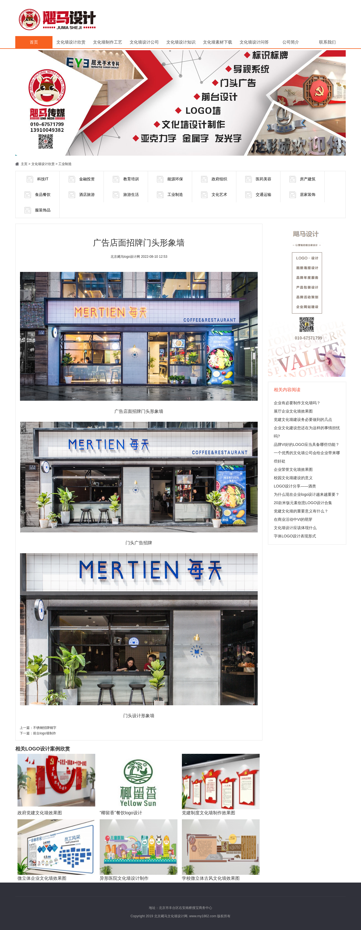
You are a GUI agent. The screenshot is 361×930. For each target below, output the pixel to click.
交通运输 (258, 194)
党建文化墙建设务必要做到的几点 (303, 419)
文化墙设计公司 (144, 42)
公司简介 (290, 42)
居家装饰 (302, 194)
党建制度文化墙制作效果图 (208, 812)
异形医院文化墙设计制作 (124, 878)
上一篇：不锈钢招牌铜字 (38, 728)
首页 (34, 42)
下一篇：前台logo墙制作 (38, 733)
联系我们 (327, 42)
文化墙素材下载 (217, 42)
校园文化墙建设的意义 (293, 478)
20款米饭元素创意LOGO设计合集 (303, 503)
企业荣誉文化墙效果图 (293, 469)
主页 (24, 164)
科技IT (37, 179)
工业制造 (65, 164)
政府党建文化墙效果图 (39, 812)
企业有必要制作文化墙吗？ (297, 403)
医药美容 (258, 179)
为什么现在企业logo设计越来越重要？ (306, 494)
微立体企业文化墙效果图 (41, 878)
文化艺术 (214, 194)
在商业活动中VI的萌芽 (293, 519)
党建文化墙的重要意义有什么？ (301, 511)
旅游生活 (126, 194)
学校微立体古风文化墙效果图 (211, 878)
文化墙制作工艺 (107, 42)
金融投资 (82, 179)
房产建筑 (302, 179)
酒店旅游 (82, 194)
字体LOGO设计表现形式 (295, 536)
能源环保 (170, 179)
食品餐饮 (37, 194)
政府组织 (214, 179)
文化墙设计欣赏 (71, 42)
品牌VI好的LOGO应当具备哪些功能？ (306, 444)
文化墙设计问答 (254, 42)
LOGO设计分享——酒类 (295, 486)
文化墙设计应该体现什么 (295, 527)
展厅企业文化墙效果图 (293, 411)
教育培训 (126, 179)
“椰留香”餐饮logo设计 (121, 812)
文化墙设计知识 (180, 42)
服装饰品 (37, 210)
